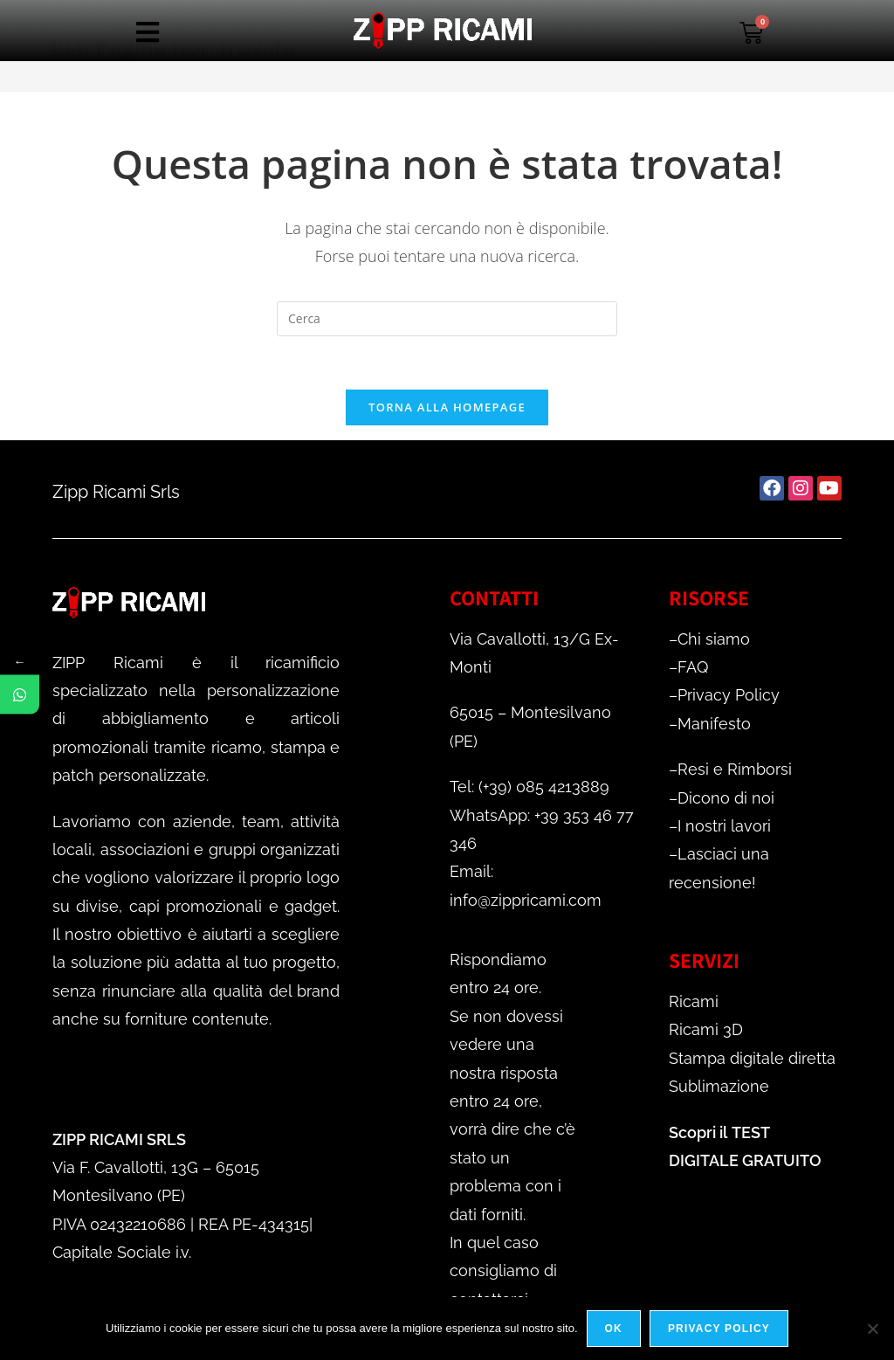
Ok (613, 1328)
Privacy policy (719, 1328)
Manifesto (714, 724)
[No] (872, 1328)
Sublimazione (719, 1086)
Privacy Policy (728, 695)
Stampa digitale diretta (752, 1058)
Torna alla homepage (447, 407)
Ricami (694, 1001)
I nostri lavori (724, 826)
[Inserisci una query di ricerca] (447, 318)
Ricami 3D (706, 1029)
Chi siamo (713, 639)
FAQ (692, 667)
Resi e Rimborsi (734, 769)
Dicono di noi (725, 798)
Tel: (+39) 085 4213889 (529, 786)
